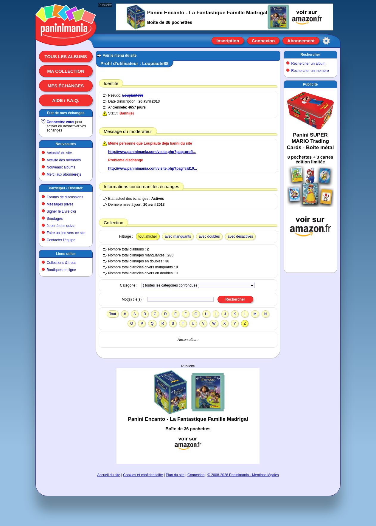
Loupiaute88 (132, 95)
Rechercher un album (308, 63)
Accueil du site (108, 475)
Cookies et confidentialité (143, 475)
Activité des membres (64, 160)
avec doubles (209, 236)
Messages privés (60, 204)
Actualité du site (59, 153)
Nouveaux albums (61, 167)
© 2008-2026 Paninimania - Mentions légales (243, 475)
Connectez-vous (60, 122)
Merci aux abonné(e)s (64, 174)
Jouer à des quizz (61, 226)
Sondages (55, 218)
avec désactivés (240, 236)
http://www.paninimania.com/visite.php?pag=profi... (152, 152)
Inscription (227, 40)
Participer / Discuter (66, 188)
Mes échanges (66, 85)
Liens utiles (65, 254)
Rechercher (310, 54)
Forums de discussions (65, 197)
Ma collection (65, 71)
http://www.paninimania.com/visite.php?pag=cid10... (152, 168)
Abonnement (301, 40)
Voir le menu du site (119, 55)
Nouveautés (65, 144)
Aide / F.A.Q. (65, 100)
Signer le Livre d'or (62, 211)
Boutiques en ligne (61, 270)
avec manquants (178, 236)
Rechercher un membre (310, 71)
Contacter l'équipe (61, 240)
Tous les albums (65, 56)
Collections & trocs (61, 263)
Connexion (263, 40)
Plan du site (175, 475)
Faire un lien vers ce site (66, 233)
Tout (112, 314)
